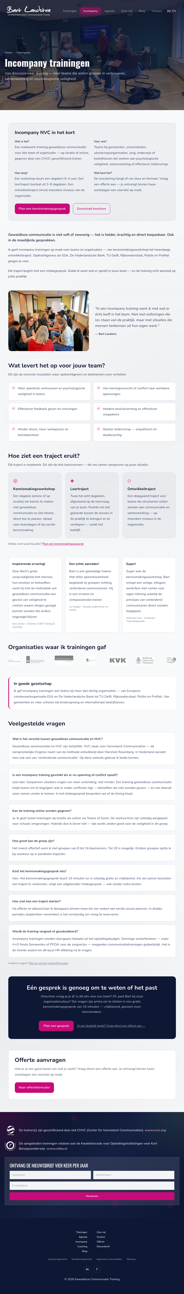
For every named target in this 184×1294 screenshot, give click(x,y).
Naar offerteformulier (34, 1087)
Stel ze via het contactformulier (48, 963)
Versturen (92, 1196)
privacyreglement (57, 1259)
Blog (142, 11)
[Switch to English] (171, 11)
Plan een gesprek (56, 1026)
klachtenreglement (82, 1259)
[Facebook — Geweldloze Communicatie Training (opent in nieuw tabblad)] (96, 1269)
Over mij (126, 11)
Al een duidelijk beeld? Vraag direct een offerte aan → (111, 1026)
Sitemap (131, 1259)
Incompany (90, 11)
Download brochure (91, 209)
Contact (157, 11)
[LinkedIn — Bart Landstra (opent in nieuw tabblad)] (87, 1269)
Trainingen (70, 11)
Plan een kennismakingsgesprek (42, 209)
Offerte (101, 1241)
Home (8, 52)
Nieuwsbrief (103, 1246)
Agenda (109, 11)
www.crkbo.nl (57, 1148)
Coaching (82, 1246)
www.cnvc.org (155, 1130)
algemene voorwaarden (109, 1259)
